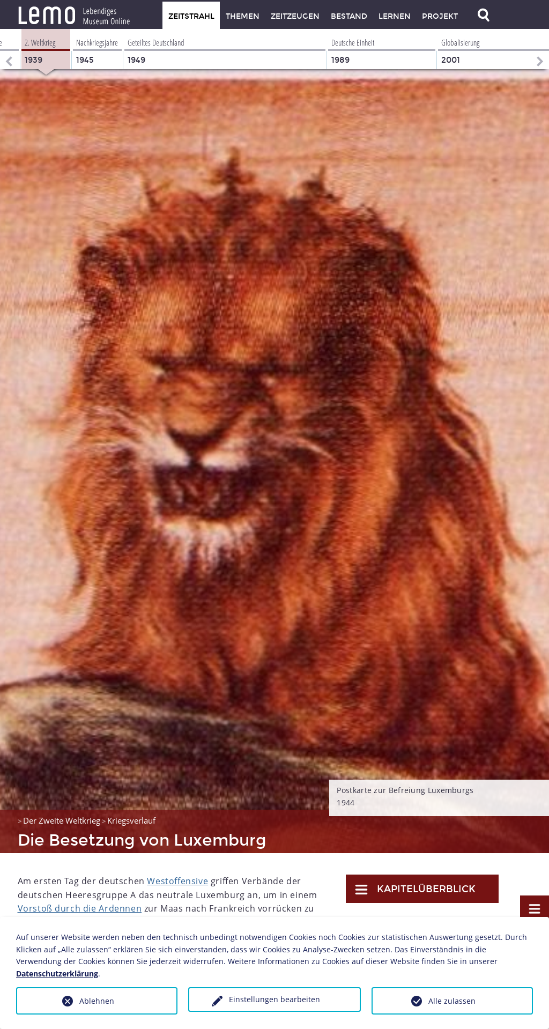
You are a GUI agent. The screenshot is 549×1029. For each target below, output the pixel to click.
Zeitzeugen (295, 16)
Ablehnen (96, 1001)
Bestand (349, 16)
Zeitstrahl (191, 16)
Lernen (395, 16)
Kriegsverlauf (131, 820)
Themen (242, 16)
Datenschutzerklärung (57, 973)
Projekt (440, 16)
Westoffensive (177, 881)
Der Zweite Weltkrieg (61, 820)
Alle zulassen (452, 1001)
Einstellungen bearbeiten (274, 999)
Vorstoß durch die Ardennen (80, 908)
